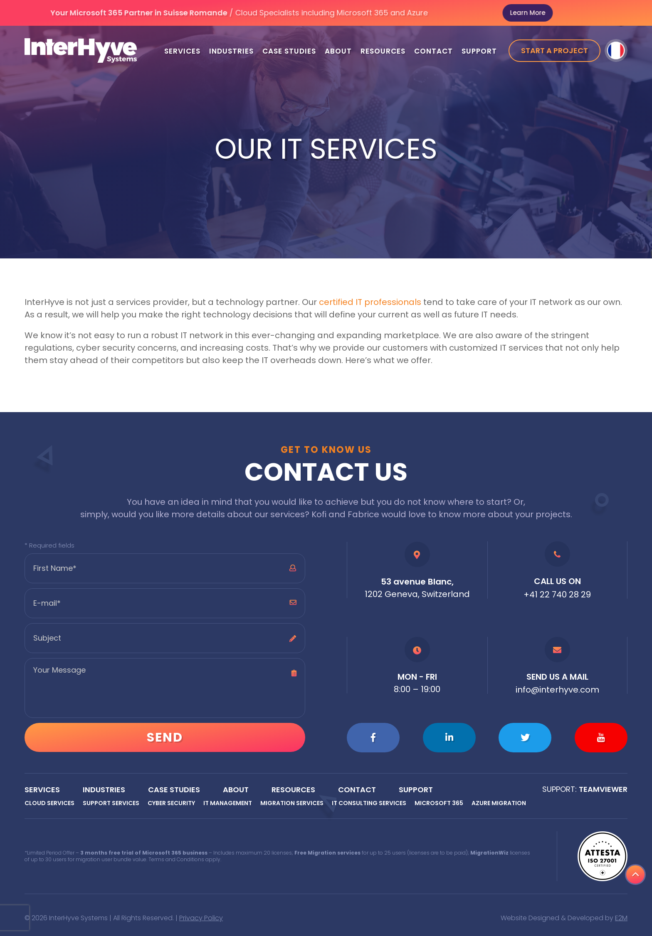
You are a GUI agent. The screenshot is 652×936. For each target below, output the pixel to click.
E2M (621, 918)
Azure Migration (499, 803)
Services (182, 51)
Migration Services (292, 803)
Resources (383, 51)
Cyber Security (171, 803)
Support (479, 51)
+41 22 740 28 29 (557, 594)
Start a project (554, 50)
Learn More (555, 12)
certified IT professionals (370, 302)
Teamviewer (603, 789)
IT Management (227, 803)
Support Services (111, 803)
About (338, 51)
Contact (433, 51)
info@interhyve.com (557, 689)
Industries (231, 51)
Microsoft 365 (439, 803)
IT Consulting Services (369, 803)
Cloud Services (49, 803)
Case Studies (289, 51)
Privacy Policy (201, 918)
